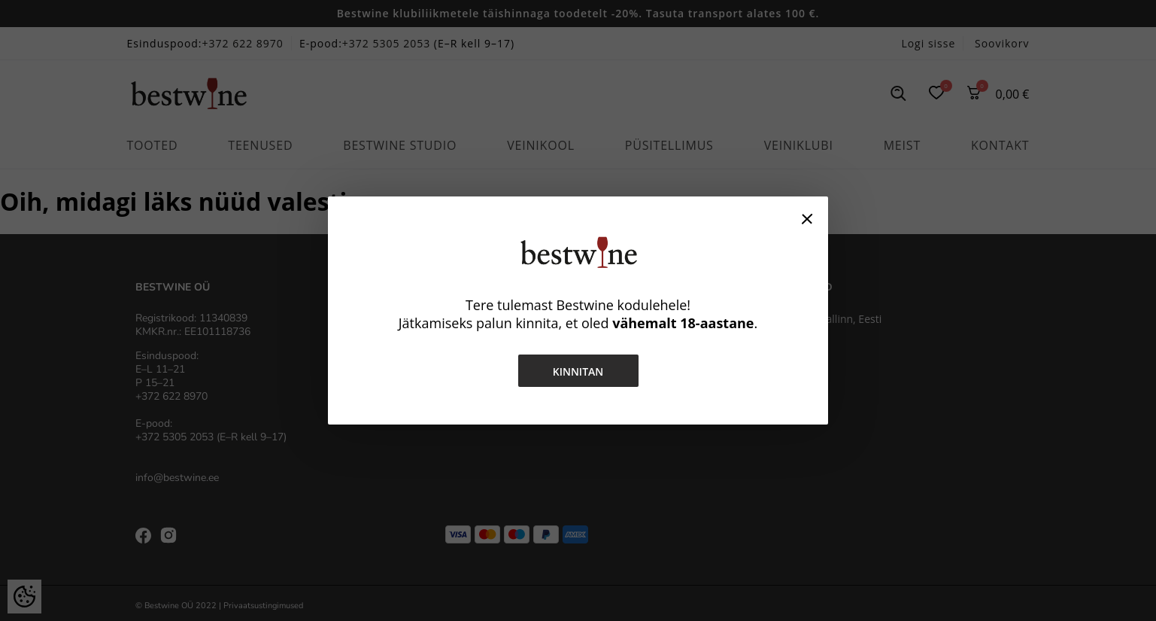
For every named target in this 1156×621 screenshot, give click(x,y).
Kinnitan (578, 371)
